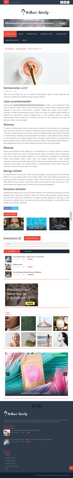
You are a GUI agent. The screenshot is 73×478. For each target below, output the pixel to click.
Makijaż (20, 34)
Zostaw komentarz (32, 238)
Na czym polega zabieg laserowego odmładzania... (27, 272)
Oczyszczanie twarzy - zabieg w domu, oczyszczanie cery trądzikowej (31, 439)
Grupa (25, 40)
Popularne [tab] (12, 251)
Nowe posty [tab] (28, 251)
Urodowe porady (61, 34)
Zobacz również (10, 214)
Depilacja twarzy (17, 264)
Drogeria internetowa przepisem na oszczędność (25, 430)
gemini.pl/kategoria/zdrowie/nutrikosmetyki (29, 105)
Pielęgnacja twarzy (47, 34)
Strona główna (10, 34)
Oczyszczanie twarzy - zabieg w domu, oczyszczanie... (29, 257)
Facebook (7, 208)
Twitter (15, 208)
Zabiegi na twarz (32, 34)
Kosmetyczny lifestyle (12, 40)
